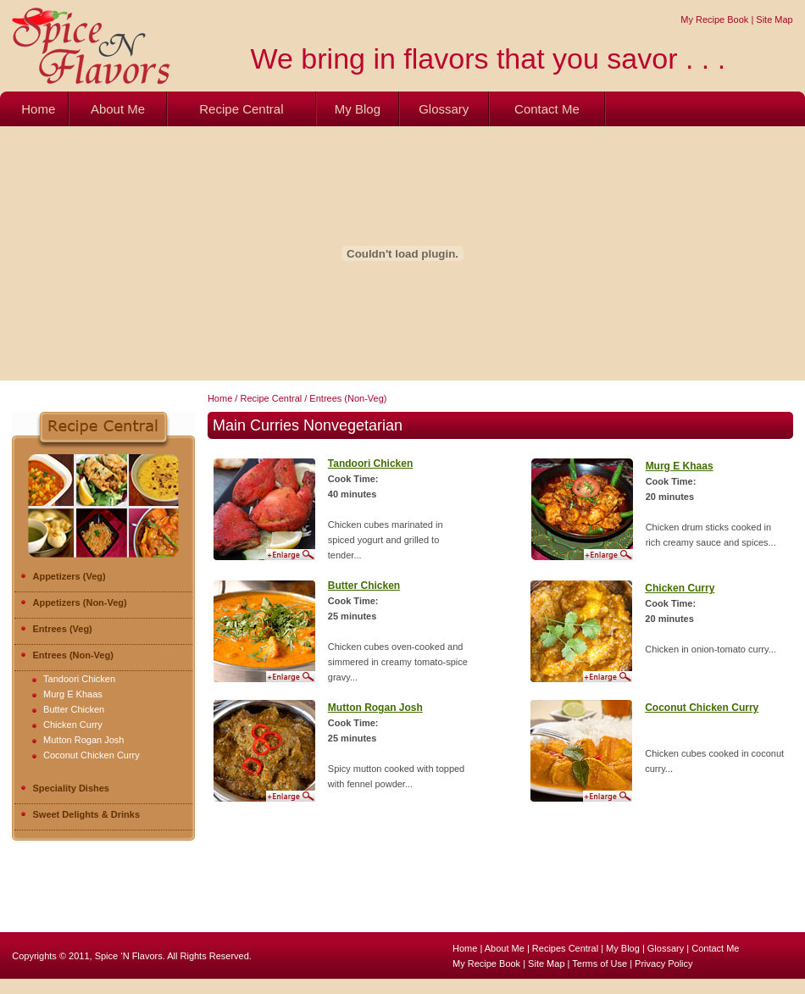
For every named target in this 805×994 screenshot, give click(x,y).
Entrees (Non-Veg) (67, 655)
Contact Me (547, 109)
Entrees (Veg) (56, 629)
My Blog (357, 109)
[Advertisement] (308, 894)
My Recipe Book (714, 19)
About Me (118, 109)
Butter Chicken (73, 709)
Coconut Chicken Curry (91, 755)
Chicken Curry (73, 724)
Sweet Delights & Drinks (80, 814)
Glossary (444, 109)
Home (38, 109)
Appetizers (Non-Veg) (73, 602)
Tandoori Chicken (79, 679)
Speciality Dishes (65, 788)
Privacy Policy (663, 963)
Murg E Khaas (73, 694)
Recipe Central (241, 109)
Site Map (774, 19)
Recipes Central (565, 948)
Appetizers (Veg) (63, 576)
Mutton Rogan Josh (83, 740)
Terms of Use (601, 963)
